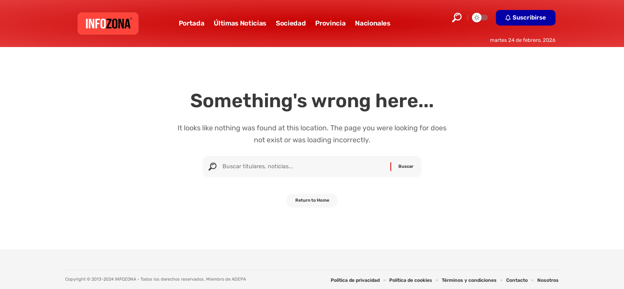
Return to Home (312, 203)
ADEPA (239, 279)
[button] (457, 17)
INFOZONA (125, 279)
